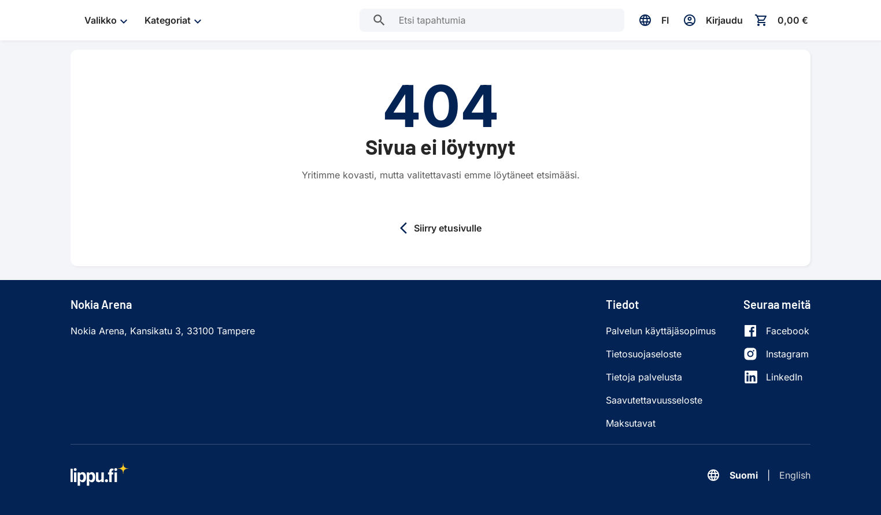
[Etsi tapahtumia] (379, 20)
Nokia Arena (101, 304)
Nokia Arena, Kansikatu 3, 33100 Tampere (163, 331)
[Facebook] (776, 331)
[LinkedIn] (776, 377)
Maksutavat (631, 423)
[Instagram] (776, 354)
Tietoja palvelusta (644, 377)
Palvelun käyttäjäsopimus (661, 331)
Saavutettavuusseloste (654, 400)
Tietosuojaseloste (644, 354)
